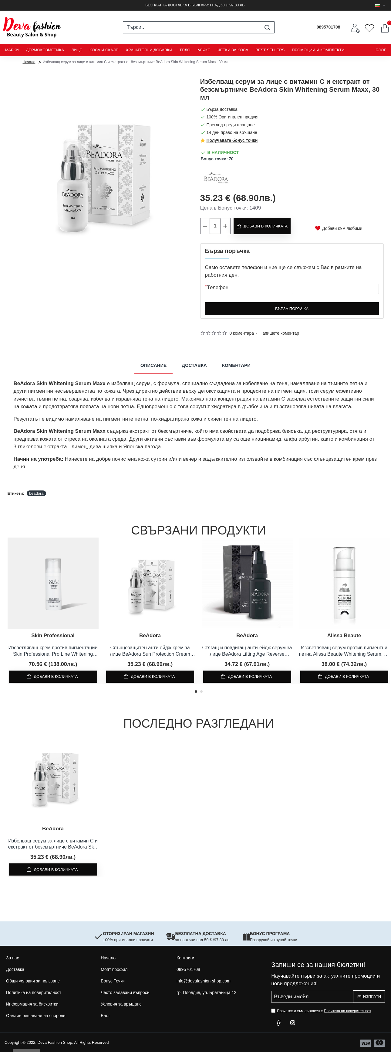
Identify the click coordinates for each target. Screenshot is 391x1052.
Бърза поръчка (291, 307)
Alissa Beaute (344, 634)
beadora (36, 492)
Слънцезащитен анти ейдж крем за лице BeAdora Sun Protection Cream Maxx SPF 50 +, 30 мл (150, 650)
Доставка (194, 363)
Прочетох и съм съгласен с (321, 1009)
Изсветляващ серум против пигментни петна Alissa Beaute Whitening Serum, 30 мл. (344, 650)
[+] (225, 225)
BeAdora (150, 634)
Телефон (218, 286)
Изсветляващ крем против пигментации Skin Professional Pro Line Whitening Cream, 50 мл (53, 650)
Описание (153, 363)
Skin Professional (53, 634)
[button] (196, 690)
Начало (29, 61)
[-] (205, 225)
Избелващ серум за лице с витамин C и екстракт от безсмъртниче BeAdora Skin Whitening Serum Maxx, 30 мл (53, 843)
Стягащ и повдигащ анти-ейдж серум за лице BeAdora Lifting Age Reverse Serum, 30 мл (247, 650)
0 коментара (242, 331)
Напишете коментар (279, 331)
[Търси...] (267, 27)
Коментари (236, 363)
